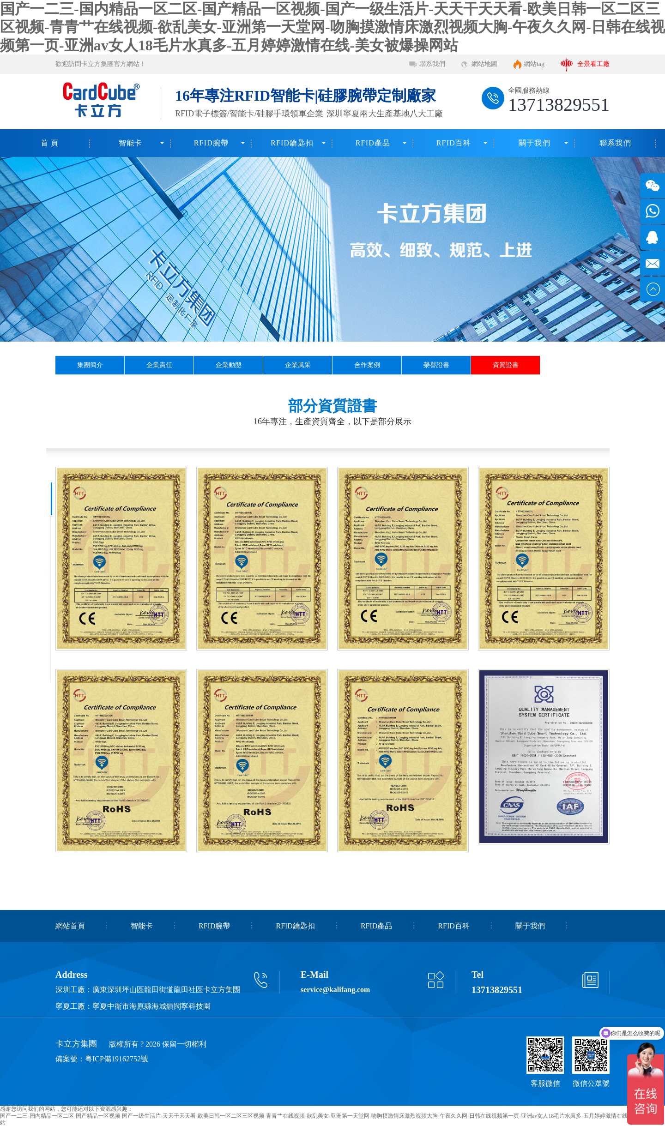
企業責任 (159, 364)
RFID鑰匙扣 (292, 143)
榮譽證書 (436, 364)
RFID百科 (454, 143)
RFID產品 (373, 143)
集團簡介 (90, 364)
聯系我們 (432, 63)
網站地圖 (484, 63)
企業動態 (229, 364)
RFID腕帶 (211, 143)
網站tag (534, 63)
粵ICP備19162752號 (116, 1059)
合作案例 (367, 364)
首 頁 (50, 143)
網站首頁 (70, 926)
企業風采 (298, 364)
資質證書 (506, 364)
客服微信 (545, 1083)
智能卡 (131, 143)
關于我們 (534, 143)
